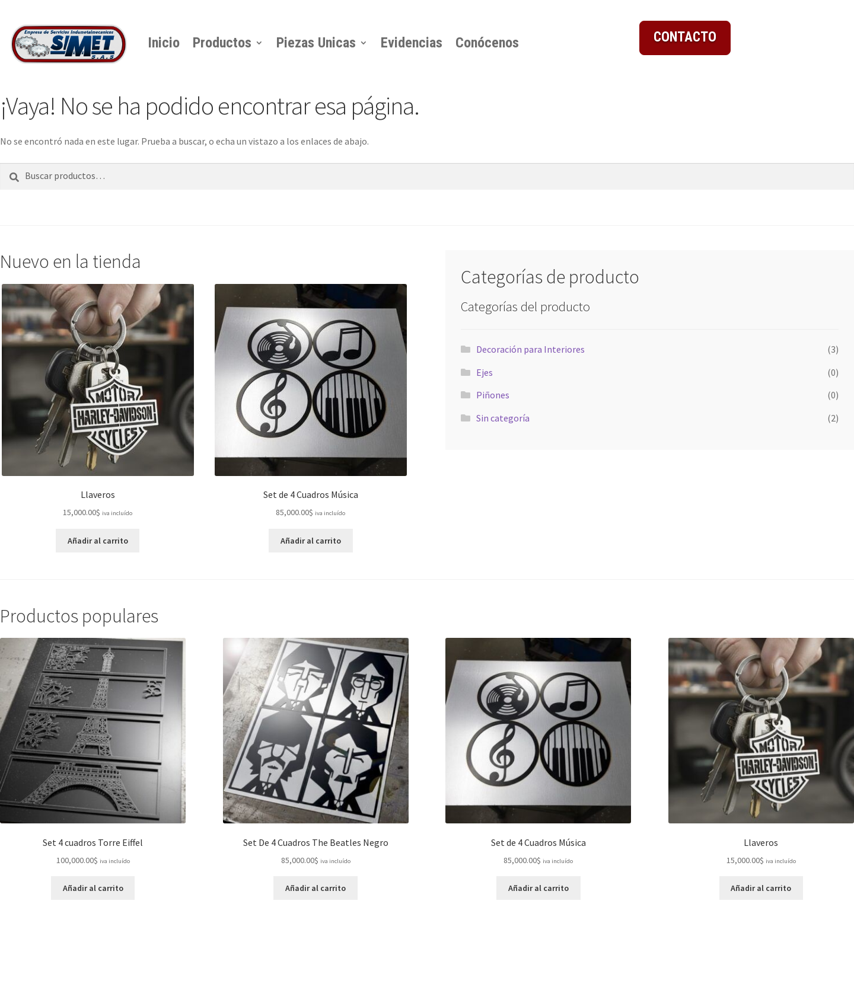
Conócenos (487, 42)
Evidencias (411, 42)
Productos (222, 42)
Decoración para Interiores (530, 349)
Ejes (484, 372)
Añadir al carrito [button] (98, 540)
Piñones (492, 395)
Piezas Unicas (316, 42)
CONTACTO (685, 37)
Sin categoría (503, 418)
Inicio (164, 42)
